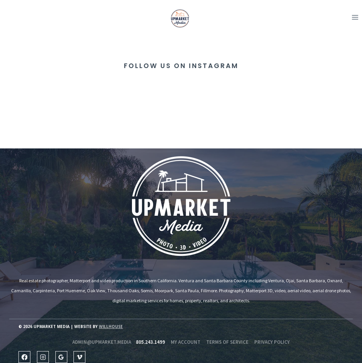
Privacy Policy (272, 342)
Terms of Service (227, 342)
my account (185, 342)
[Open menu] (355, 17)
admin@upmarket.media (101, 342)
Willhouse (111, 326)
